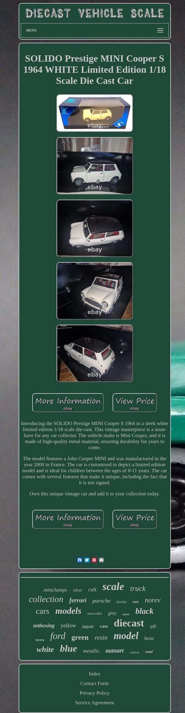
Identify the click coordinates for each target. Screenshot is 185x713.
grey (112, 613)
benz (149, 638)
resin (100, 637)
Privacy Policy (95, 693)
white (45, 649)
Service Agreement (94, 702)
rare (136, 602)
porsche (101, 601)
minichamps (55, 589)
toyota (39, 639)
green (80, 637)
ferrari (77, 600)
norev (153, 600)
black (144, 611)
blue (68, 648)
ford (58, 636)
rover (125, 614)
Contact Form (95, 683)
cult (92, 589)
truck (137, 588)
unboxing (43, 626)
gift (153, 626)
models (68, 611)
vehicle (134, 652)
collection (46, 599)
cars (42, 611)
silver (77, 590)
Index (94, 674)
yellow (68, 625)
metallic (91, 651)
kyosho (122, 602)
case (104, 626)
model (126, 635)
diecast (129, 623)
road (149, 651)
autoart (115, 650)
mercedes (95, 613)
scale (113, 586)
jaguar (88, 626)
